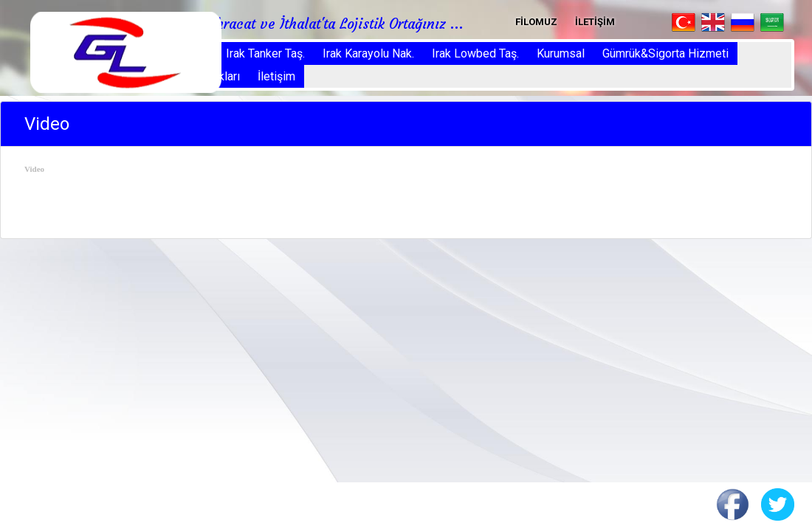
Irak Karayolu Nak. (368, 53)
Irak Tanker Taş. (265, 53)
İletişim (276, 76)
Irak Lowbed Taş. (475, 53)
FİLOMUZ (536, 21)
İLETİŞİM (595, 21)
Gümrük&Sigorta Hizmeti (665, 53)
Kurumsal (561, 53)
